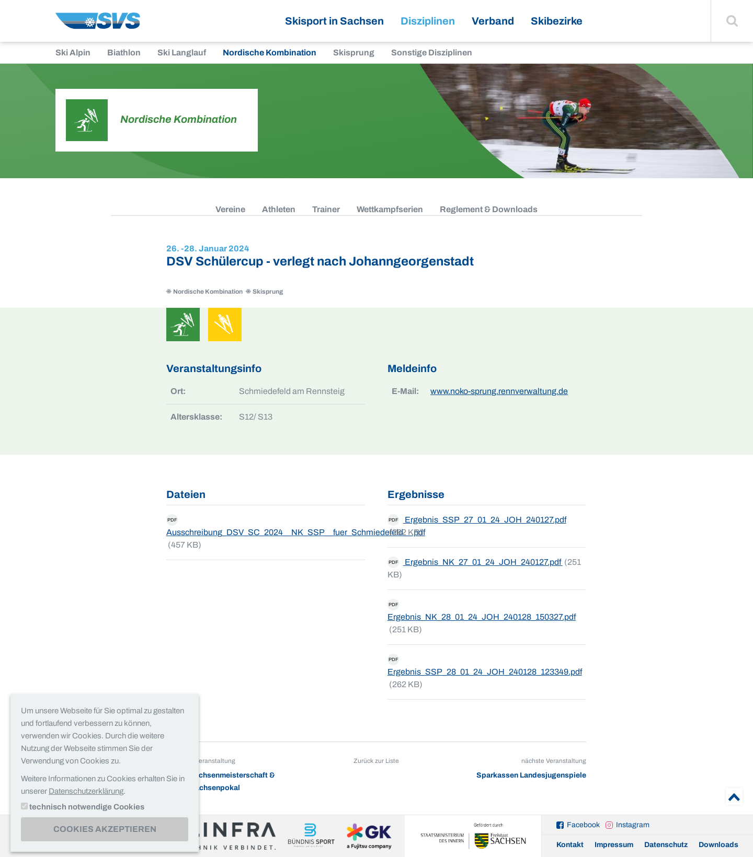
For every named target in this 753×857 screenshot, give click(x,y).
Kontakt (570, 845)
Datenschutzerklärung (86, 791)
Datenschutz (666, 845)
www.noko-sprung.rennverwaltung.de (499, 391)
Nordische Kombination (269, 52)
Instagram (632, 825)
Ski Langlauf (181, 52)
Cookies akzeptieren (104, 829)
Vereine (230, 209)
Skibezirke (557, 21)
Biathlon (124, 52)
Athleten (278, 209)
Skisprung (353, 52)
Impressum (614, 845)
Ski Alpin (72, 52)
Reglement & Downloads (489, 209)
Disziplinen (428, 21)
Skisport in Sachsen (334, 21)
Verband (493, 21)
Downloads (718, 845)
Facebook (583, 825)
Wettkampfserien (390, 209)
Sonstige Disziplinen (431, 52)
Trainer (326, 209)
